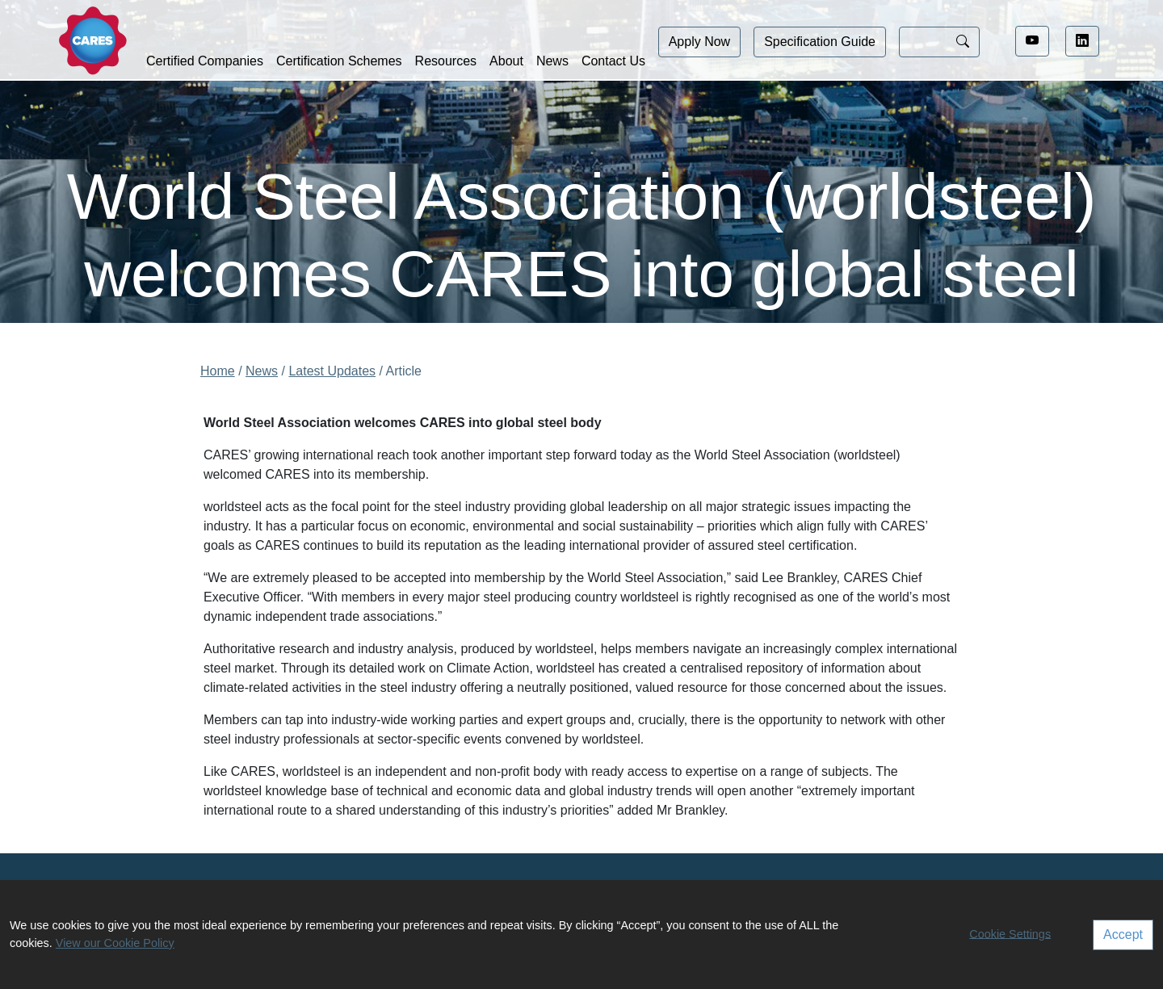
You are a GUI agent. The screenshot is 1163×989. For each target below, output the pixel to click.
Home (217, 371)
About (506, 61)
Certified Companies (204, 61)
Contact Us (613, 61)
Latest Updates (332, 371)
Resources (446, 61)
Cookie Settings (1010, 933)
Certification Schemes (339, 61)
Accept (1123, 934)
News (552, 61)
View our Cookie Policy (115, 943)
